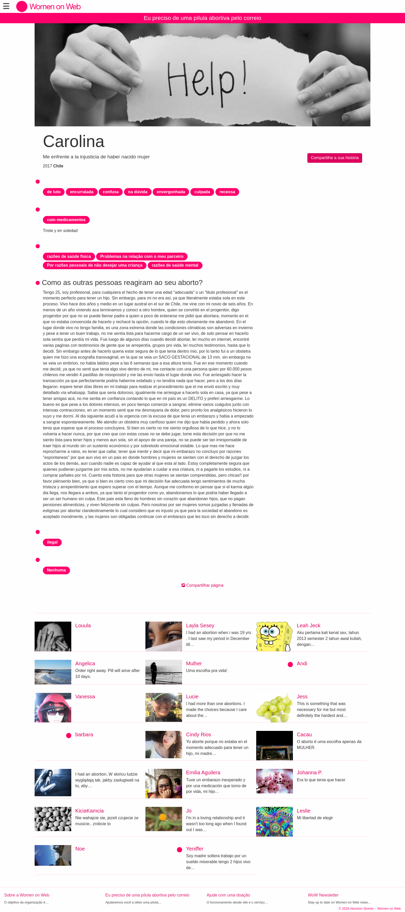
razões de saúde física (69, 256)
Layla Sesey (200, 625)
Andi (302, 663)
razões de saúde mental (175, 265)
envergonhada (171, 192)
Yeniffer (195, 849)
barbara (84, 734)
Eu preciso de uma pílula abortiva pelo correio (202, 18)
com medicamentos (66, 220)
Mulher (194, 663)
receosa (227, 192)
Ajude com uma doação (228, 895)
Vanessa (85, 696)
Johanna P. (310, 772)
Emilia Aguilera (203, 772)
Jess (302, 696)
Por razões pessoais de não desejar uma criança (94, 265)
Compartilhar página (203, 585)
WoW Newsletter (323, 895)
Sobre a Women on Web (26, 895)
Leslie (303, 811)
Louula (83, 625)
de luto (53, 192)
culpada (202, 192)
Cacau (304, 734)
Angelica (85, 663)
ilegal (52, 542)
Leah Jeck (309, 625)
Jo (189, 811)
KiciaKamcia (89, 811)
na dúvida (137, 192)
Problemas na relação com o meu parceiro (141, 256)
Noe (80, 849)
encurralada (82, 192)
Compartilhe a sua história (335, 158)
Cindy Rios (198, 734)
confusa (111, 192)
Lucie (192, 696)
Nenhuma (56, 570)
